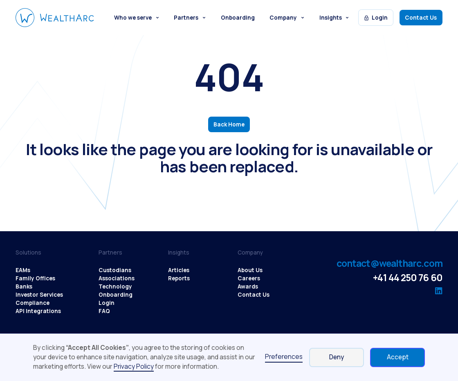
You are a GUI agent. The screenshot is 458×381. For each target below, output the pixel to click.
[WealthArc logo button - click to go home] (55, 17)
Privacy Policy (134, 366)
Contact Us (421, 17)
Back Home (229, 124)
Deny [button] (336, 357)
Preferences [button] (284, 356)
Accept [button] (398, 357)
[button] (137, 17)
